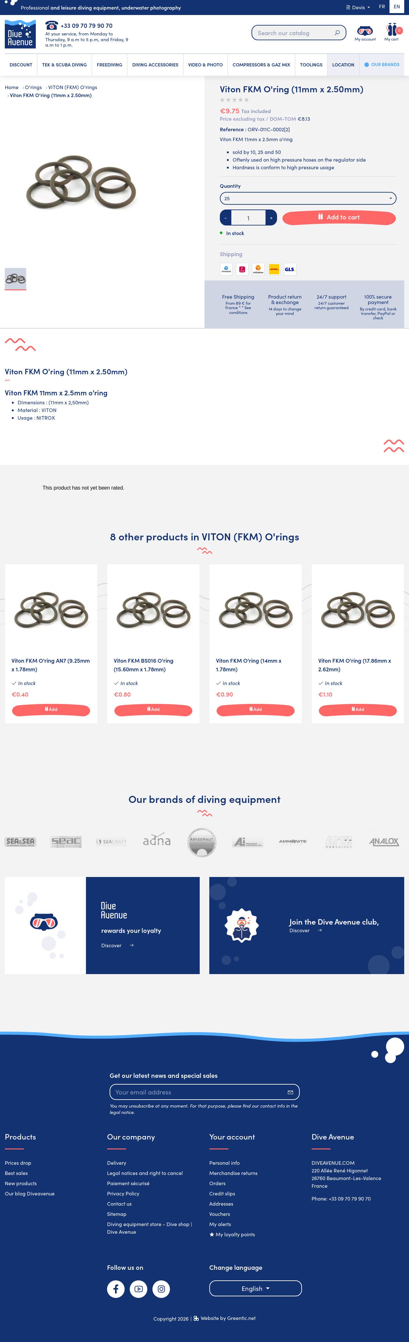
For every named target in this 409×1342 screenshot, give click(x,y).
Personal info (224, 1162)
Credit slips (222, 1193)
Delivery (116, 1162)
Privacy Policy (123, 1193)
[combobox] (308, 198)
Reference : (233, 129)
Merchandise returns (233, 1173)
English (253, 1288)
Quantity (230, 185)
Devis (353, 7)
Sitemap (117, 1213)
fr (380, 7)
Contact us (119, 1203)
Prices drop (18, 1162)
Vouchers (219, 1213)
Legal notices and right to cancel (145, 1173)
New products (21, 1183)
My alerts (220, 1224)
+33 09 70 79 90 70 (86, 25)
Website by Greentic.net (228, 1318)
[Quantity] (248, 217)
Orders (217, 1183)
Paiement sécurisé (128, 1183)
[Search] (298, 33)
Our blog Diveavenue (30, 1193)
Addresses (221, 1203)
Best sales (16, 1173)
